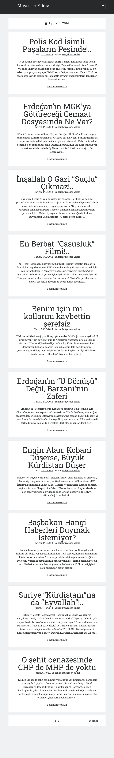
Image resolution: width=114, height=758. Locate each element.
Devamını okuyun (57, 86)
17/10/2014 (47, 607)
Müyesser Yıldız (33, 5)
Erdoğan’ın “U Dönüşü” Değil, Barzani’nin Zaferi (57, 388)
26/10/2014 (47, 256)
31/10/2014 (47, 54)
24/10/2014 (47, 401)
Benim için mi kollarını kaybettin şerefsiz (57, 316)
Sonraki (93, 720)
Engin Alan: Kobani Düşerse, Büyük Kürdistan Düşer (57, 457)
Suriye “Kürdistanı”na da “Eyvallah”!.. (57, 598)
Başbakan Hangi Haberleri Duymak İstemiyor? (57, 529)
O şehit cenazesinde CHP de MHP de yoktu (57, 663)
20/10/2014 (47, 542)
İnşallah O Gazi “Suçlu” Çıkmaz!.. (57, 182)
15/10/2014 (47, 672)
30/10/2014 (47, 126)
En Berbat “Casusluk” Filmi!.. (57, 247)
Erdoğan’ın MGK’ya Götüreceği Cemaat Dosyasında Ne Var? (57, 113)
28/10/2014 (47, 191)
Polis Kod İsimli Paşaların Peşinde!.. (57, 45)
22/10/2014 (47, 470)
